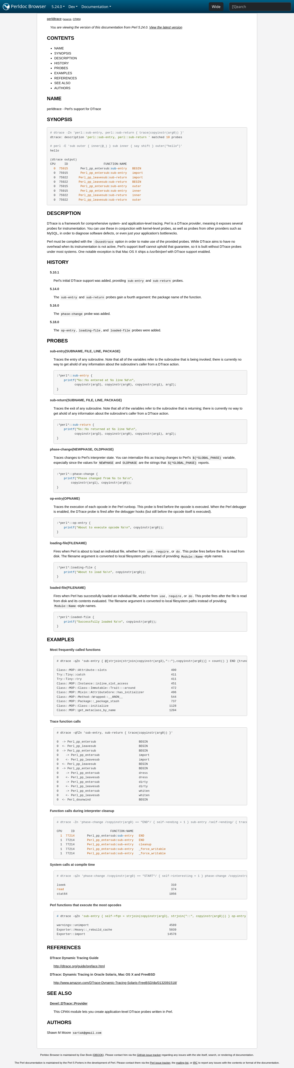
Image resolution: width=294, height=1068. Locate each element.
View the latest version (165, 27)
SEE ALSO (62, 83)
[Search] (260, 6)
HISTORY (61, 63)
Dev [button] (71, 6)
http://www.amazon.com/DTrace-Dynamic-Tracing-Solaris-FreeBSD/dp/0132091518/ (115, 983)
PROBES (61, 68)
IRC (195, 1062)
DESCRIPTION (65, 58)
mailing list (182, 1062)
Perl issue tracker (160, 1062)
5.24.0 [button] (57, 6)
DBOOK (98, 1055)
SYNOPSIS (62, 53)
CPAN (76, 19)
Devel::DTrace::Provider (69, 1003)
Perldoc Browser (24, 6)
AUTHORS (62, 88)
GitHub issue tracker (149, 1055)
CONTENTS (60, 38)
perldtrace (54, 19)
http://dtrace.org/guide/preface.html (79, 966)
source (67, 19)
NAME (59, 48)
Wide (216, 6)
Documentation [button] (94, 6)
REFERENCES (65, 78)
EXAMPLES (63, 73)
